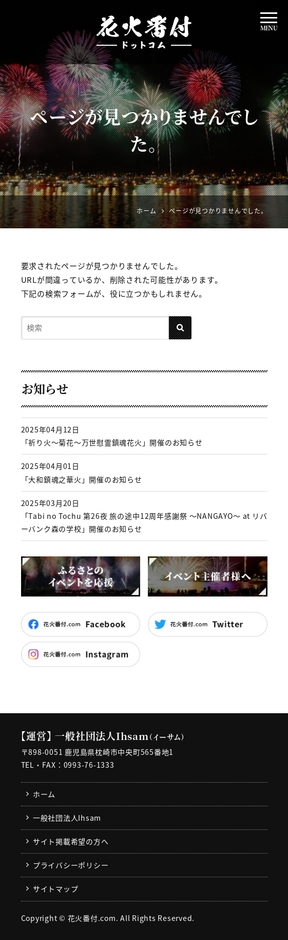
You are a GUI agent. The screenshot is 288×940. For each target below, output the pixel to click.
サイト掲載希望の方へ (71, 841)
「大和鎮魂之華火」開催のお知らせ (81, 479)
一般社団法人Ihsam (67, 817)
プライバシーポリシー (71, 865)
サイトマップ (56, 888)
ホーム (44, 794)
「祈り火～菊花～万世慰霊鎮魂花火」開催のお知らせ (112, 442)
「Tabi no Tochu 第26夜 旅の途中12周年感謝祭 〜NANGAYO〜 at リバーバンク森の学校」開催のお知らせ (144, 522)
